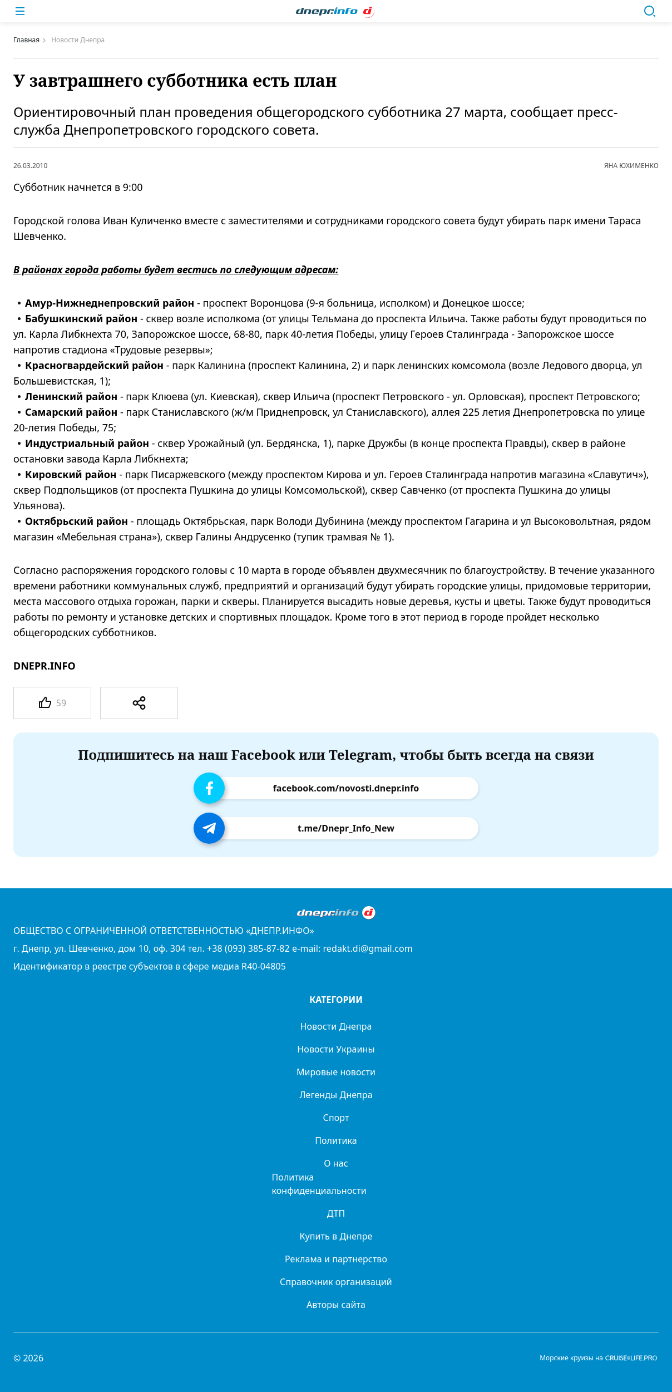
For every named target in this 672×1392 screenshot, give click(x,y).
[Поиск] (649, 11)
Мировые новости (336, 1072)
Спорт (336, 1117)
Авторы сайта (336, 1304)
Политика (336, 1140)
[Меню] (20, 11)
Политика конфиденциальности (319, 1184)
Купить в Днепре (336, 1236)
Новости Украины (335, 1049)
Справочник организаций (336, 1282)
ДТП (336, 1213)
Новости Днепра (336, 1026)
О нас (336, 1163)
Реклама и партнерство (336, 1259)
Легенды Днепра (335, 1095)
